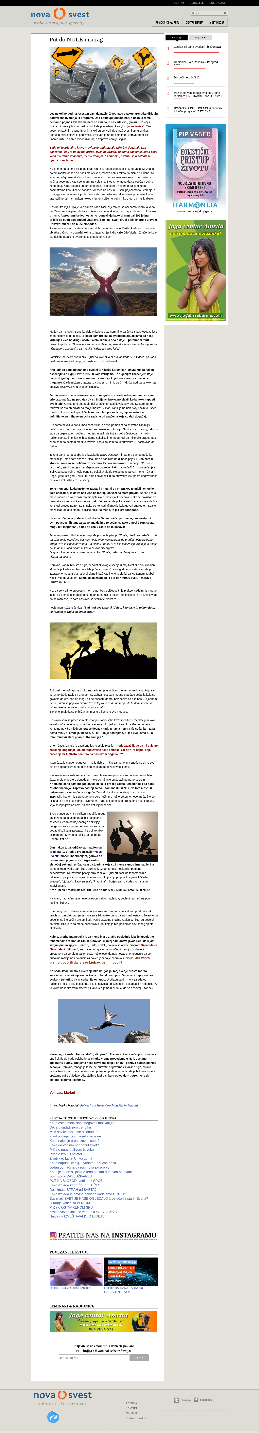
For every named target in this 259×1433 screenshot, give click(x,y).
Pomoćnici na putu (167, 22)
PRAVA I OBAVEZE (136, 1418)
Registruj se (217, 3)
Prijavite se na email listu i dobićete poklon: (103, 1346)
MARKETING (133, 1413)
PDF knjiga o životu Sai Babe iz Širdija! (103, 1351)
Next (155, 1271)
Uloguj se (197, 3)
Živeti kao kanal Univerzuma (71, 1158)
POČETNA (132, 1403)
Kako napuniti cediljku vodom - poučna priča (83, 1163)
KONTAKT (131, 1408)
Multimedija (216, 22)
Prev (52, 1271)
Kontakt (180, 3)
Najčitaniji (200, 37)
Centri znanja (194, 22)
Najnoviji (177, 38)
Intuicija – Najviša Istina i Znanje (70, 1287)
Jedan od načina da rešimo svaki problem (81, 1167)
